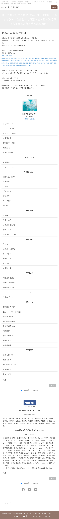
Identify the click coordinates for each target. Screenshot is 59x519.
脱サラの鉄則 (8, 316)
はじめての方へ (9, 128)
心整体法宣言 (29, 119)
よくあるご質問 (9, 225)
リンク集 (6, 263)
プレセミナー (8, 191)
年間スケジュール (9, 133)
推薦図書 (6, 331)
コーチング (7, 186)
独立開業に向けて (9, 364)
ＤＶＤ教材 (7, 201)
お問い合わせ (8, 152)
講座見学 (6, 196)
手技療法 (6, 244)
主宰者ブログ (8, 297)
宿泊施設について (9, 234)
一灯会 (5, 205)
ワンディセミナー (9, 167)
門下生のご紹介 (9, 278)
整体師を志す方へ (9, 307)
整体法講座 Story (9, 326)
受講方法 (6, 148)
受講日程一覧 (8, 355)
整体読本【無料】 (9, 143)
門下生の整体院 (9, 282)
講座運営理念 (8, 138)
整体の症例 (7, 258)
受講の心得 (7, 360)
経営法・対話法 (9, 249)
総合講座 (6, 162)
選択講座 (6, 181)
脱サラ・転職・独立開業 (12, 312)
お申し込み (7, 229)
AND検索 (25, 390)
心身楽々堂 (7, 268)
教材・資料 (7, 374)
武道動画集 (7, 345)
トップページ (8, 124)
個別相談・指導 (9, 177)
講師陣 (5, 215)
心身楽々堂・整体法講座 (10, 7)
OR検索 (34, 390)
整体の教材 (7, 340)
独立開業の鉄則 (9, 321)
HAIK (49, 516)
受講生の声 (7, 220)
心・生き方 (7, 254)
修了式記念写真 (9, 287)
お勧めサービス (9, 335)
